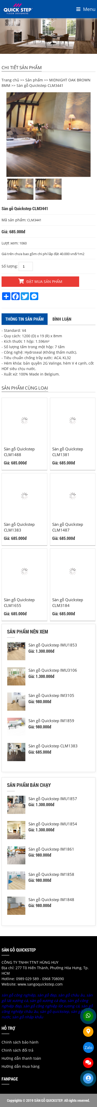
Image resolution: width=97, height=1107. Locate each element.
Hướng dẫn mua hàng (21, 1066)
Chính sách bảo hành (20, 1042)
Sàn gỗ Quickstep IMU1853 (52, 645)
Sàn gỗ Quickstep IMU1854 (52, 823)
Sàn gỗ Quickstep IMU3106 (52, 670)
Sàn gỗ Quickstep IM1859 (51, 720)
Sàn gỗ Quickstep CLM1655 (19, 602)
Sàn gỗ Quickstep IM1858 (51, 874)
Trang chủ (10, 79)
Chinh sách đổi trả (17, 1050)
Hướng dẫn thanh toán (21, 1058)
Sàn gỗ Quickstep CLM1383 (19, 527)
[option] (48, 134)
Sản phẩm (34, 79)
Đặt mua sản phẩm (40, 281)
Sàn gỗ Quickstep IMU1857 (52, 798)
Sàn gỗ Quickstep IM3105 (51, 695)
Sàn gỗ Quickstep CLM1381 (67, 451)
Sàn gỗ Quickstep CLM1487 (67, 527)
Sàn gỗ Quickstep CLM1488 (19, 451)
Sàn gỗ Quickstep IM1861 (51, 849)
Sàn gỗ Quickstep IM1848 (51, 899)
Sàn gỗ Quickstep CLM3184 (67, 602)
